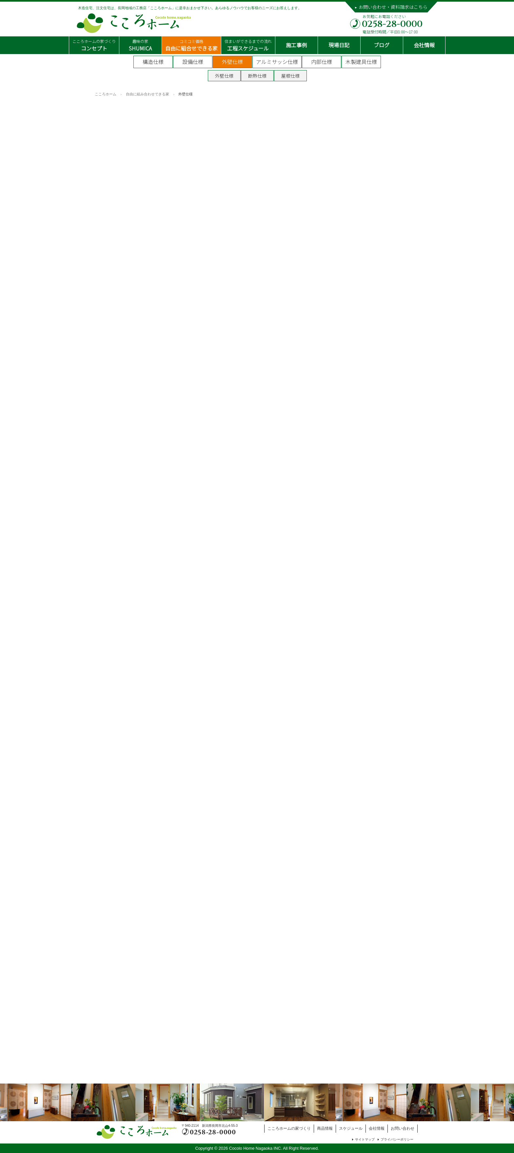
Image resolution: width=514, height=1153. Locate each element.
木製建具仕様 (361, 62)
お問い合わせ (402, 1128)
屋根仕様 (290, 75)
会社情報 (377, 1128)
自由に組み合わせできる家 (147, 94)
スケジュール (351, 1128)
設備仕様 (192, 62)
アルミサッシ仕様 (277, 62)
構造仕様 (153, 62)
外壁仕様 (232, 62)
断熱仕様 (257, 75)
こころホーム (105, 94)
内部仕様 (321, 62)
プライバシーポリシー (397, 1139)
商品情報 (325, 1128)
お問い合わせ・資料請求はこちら (393, 7)
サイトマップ (365, 1139)
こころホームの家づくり (289, 1128)
